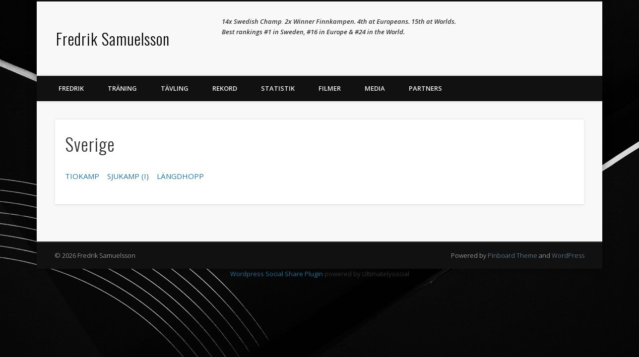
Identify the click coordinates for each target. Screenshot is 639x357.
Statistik (278, 88)
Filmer (330, 88)
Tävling (175, 88)
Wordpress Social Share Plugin (277, 273)
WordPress (568, 255)
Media (375, 88)
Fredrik (71, 88)
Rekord (224, 88)
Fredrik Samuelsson (113, 38)
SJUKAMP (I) (128, 176)
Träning (122, 88)
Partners (425, 88)
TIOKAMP (82, 176)
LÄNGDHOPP (180, 176)
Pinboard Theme (512, 255)
